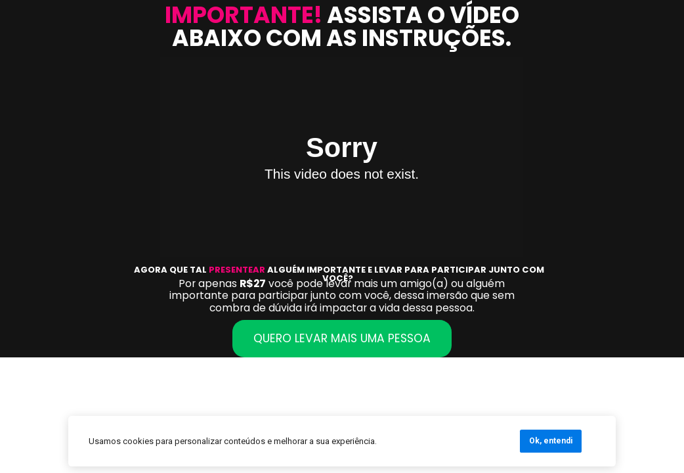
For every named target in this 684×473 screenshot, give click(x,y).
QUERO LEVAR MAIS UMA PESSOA (342, 338)
